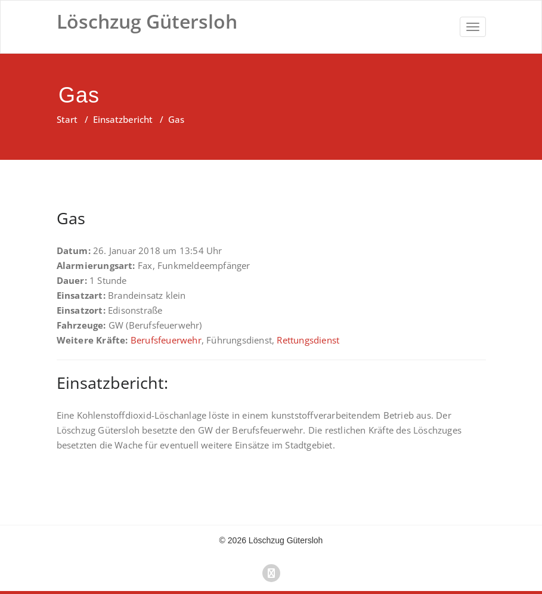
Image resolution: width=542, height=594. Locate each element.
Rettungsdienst (308, 340)
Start (67, 119)
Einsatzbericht (123, 119)
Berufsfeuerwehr (166, 340)
